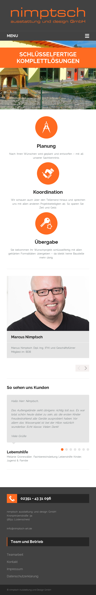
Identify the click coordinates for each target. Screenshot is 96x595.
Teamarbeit (15, 554)
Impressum (15, 569)
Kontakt (12, 561)
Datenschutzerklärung (22, 576)
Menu (12, 36)
